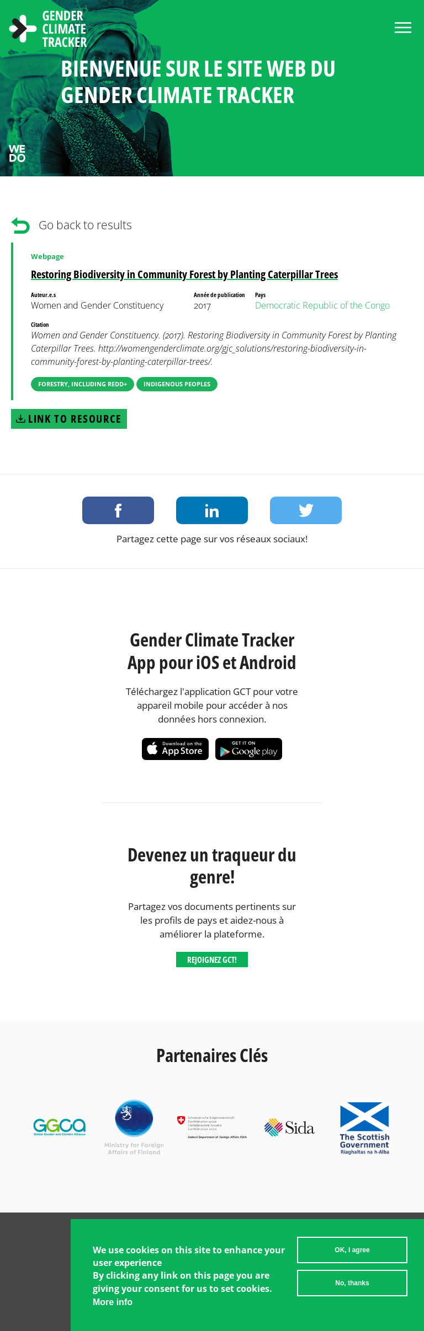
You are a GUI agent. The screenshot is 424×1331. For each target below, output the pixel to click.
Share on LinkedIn (212, 510)
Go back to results (85, 225)
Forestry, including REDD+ (82, 384)
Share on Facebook (118, 510)
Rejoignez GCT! (212, 959)
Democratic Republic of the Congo (322, 305)
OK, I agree (352, 1254)
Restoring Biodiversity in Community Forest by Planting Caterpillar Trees (184, 274)
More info (112, 1306)
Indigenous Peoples (177, 384)
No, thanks (352, 1287)
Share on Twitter (306, 510)
